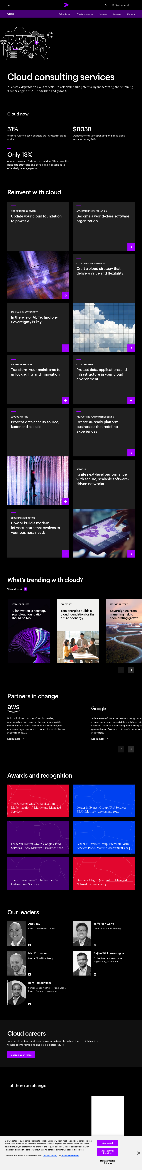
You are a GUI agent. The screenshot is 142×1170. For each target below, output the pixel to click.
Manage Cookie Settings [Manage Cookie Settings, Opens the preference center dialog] (107, 1162)
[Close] (138, 1153)
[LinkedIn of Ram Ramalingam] (29, 1003)
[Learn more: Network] (104, 509)
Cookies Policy (50, 1156)
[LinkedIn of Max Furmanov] (29, 974)
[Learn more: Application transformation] (104, 226)
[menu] (8, 4)
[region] (71, 1153)
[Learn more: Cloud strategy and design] (104, 303)
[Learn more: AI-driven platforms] (104, 432)
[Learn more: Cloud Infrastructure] (38, 533)
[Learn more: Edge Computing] (38, 456)
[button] (21, 1054)
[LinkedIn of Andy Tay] (29, 944)
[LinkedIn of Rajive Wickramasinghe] (95, 974)
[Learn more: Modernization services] (38, 250)
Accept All (107, 1143)
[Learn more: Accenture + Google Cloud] (100, 738)
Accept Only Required (107, 1152)
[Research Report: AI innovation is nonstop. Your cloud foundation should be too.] (29, 631)
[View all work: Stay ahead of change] (17, 589)
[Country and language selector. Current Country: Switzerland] (122, 4)
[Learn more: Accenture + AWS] (16, 738)
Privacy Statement (70, 1156)
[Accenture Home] (66, 4)
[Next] (131, 670)
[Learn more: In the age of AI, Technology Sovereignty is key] (38, 327)
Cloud (10, 13)
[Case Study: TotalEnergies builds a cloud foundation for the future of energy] (78, 631)
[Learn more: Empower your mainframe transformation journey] (38, 379)
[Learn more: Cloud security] (104, 379)
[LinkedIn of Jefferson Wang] (95, 944)
